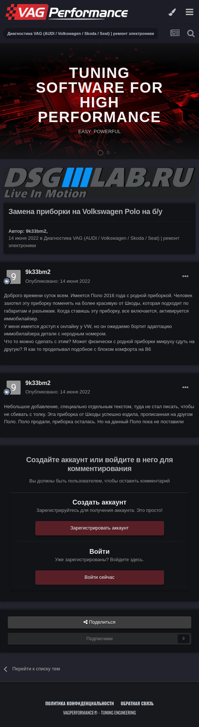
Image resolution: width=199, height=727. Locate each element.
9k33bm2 (36, 231)
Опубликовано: (57, 281)
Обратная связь (137, 703)
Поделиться (99, 622)
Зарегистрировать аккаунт (99, 528)
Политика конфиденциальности (79, 703)
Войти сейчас (100, 577)
